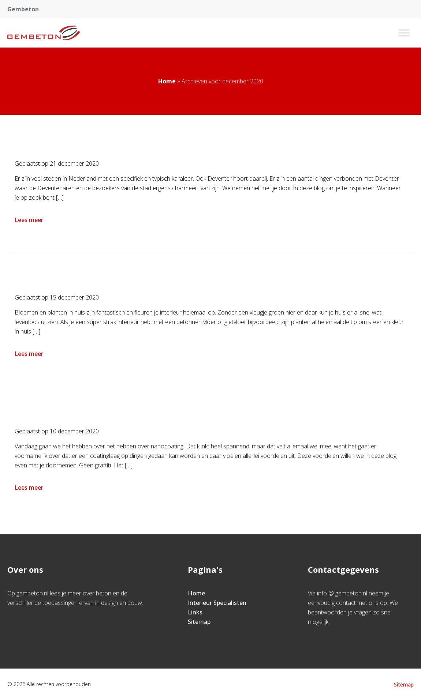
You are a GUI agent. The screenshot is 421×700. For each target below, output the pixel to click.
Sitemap (199, 622)
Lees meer (30, 220)
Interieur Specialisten (217, 603)
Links (195, 612)
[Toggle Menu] (404, 32)
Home (167, 81)
